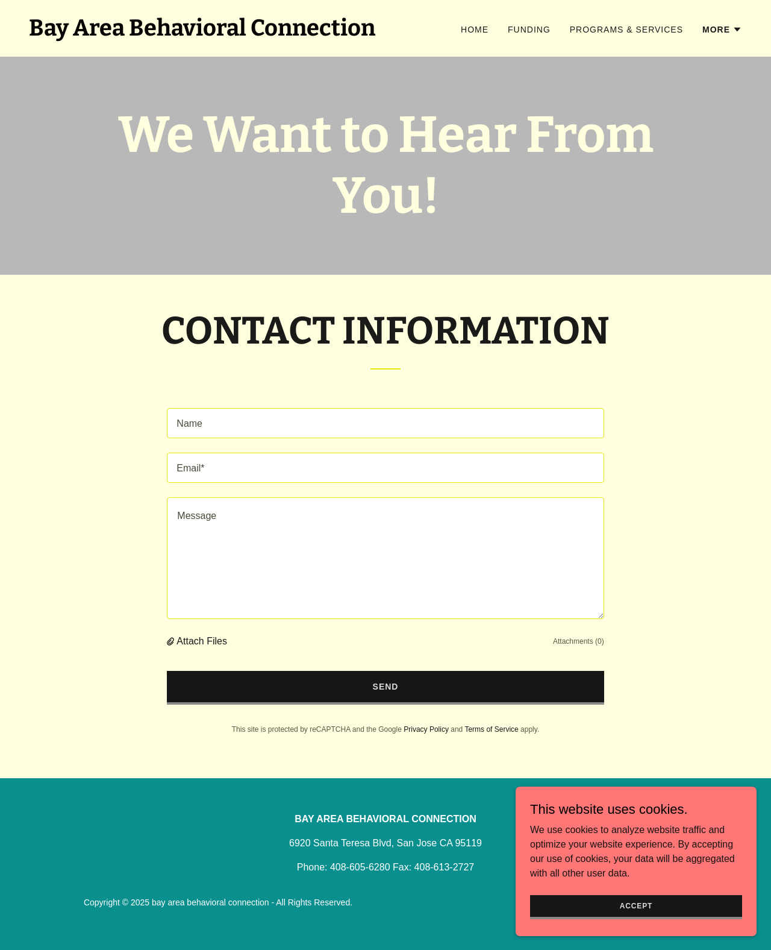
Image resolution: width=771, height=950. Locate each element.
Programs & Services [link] (626, 29)
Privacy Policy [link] (426, 729)
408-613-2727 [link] (444, 867)
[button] (722, 29)
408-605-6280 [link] (360, 867)
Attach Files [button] (201, 641)
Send (386, 686)
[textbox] (385, 423)
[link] (202, 32)
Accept (636, 905)
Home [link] (475, 29)
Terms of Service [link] (491, 729)
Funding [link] (529, 29)
